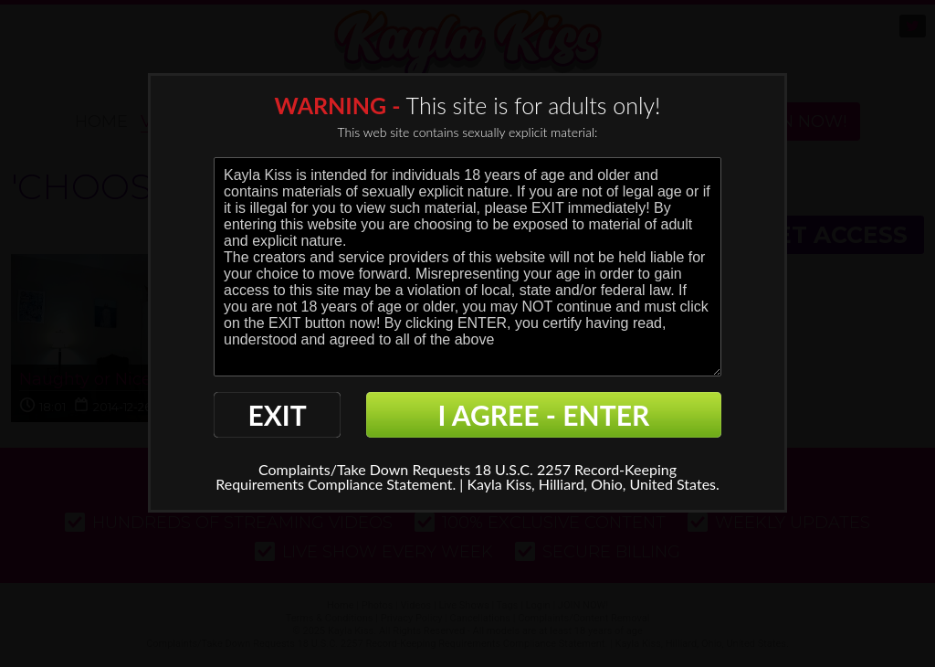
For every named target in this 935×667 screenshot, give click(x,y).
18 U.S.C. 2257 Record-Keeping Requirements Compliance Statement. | (446, 476)
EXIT (276, 414)
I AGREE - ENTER (544, 414)
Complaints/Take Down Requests (364, 469)
